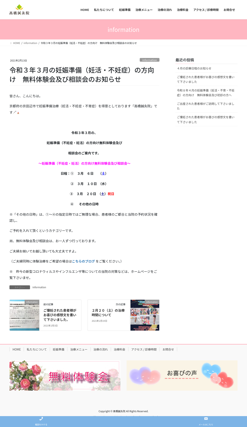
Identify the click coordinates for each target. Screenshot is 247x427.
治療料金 (119, 349)
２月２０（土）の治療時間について (108, 312)
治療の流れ (100, 349)
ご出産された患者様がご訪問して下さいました (205, 106)
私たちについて (37, 349)
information (149, 60)
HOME (17, 349)
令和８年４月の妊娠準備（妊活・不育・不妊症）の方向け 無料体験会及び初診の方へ (205, 92)
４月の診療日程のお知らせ (194, 68)
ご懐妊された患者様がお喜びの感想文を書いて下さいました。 (59, 315)
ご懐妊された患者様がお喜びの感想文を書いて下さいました (205, 79)
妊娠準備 (58, 349)
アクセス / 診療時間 (144, 349)
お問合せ (168, 349)
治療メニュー (79, 349)
